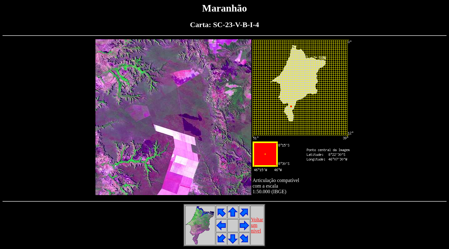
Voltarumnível (257, 225)
